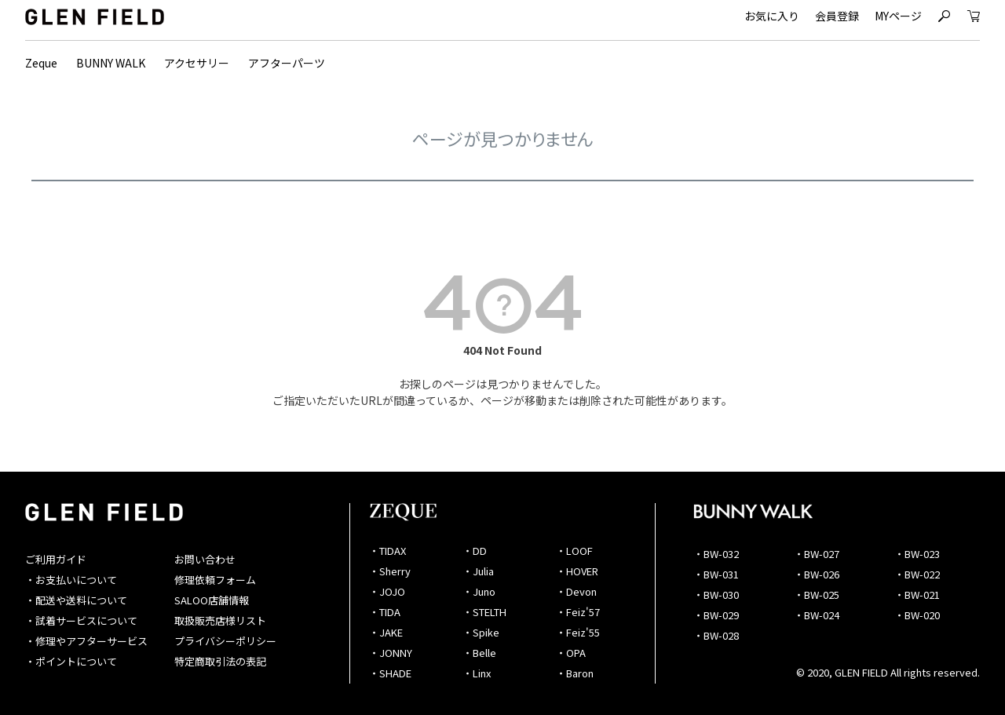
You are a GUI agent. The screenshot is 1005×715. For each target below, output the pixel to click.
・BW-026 (816, 574)
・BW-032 (716, 553)
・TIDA (384, 611)
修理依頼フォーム (215, 579)
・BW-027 (816, 553)
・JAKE (386, 632)
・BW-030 (716, 594)
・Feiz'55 (578, 632)
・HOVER (577, 571)
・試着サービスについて (81, 620)
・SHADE (390, 673)
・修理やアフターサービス (86, 640)
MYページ (898, 16)
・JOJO (387, 591)
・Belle (479, 652)
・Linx (476, 673)
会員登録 (837, 16)
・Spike (480, 632)
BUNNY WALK (110, 63)
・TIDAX (387, 550)
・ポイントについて (71, 661)
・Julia (478, 571)
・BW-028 (716, 635)
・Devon (576, 591)
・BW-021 (917, 594)
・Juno (478, 591)
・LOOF (574, 550)
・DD (474, 550)
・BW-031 (716, 574)
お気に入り (771, 16)
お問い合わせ (205, 559)
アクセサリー (196, 63)
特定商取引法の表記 (220, 661)
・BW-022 (917, 574)
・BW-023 (917, 553)
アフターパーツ (286, 63)
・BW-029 (716, 614)
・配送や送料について (76, 600)
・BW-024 (816, 614)
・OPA (571, 652)
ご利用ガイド (55, 559)
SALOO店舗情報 (211, 600)
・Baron (575, 673)
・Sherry (390, 571)
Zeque (41, 63)
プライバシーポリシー (225, 640)
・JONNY (390, 652)
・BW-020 (917, 614)
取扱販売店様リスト (220, 620)
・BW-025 (816, 594)
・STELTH (484, 611)
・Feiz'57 (578, 611)
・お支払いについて (71, 579)
